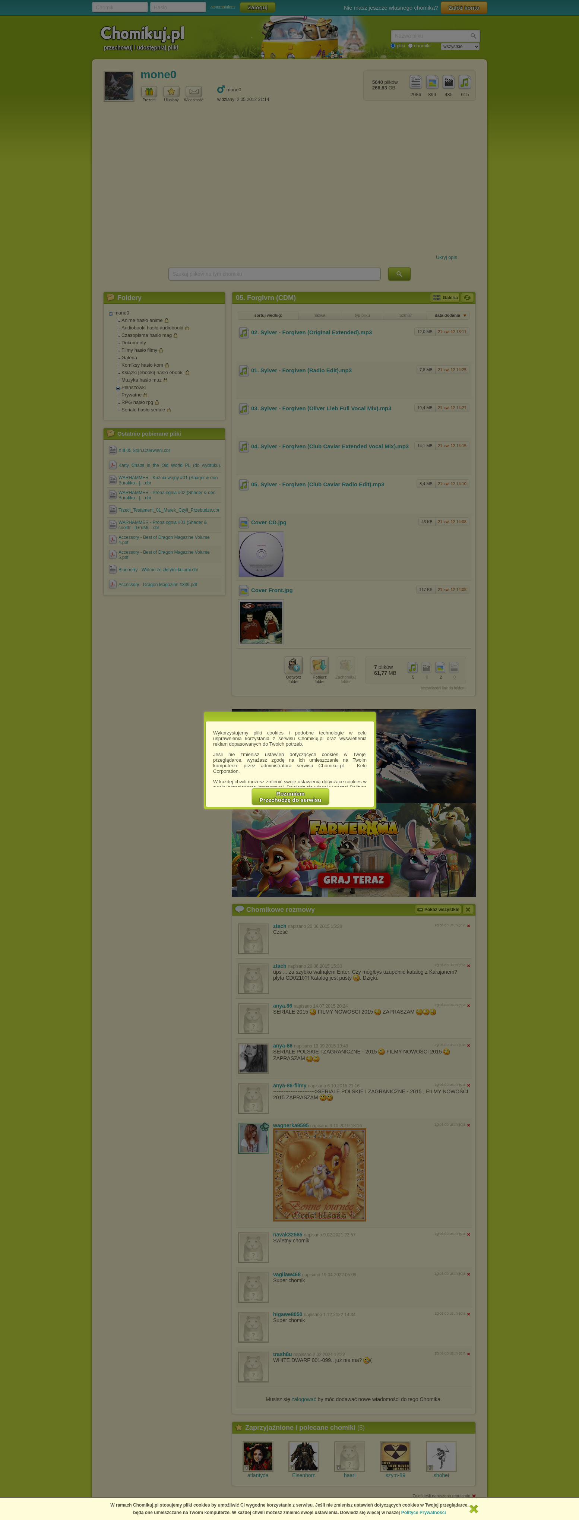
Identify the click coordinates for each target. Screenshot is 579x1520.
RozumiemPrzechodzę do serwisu (291, 796)
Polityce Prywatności (423, 1512)
